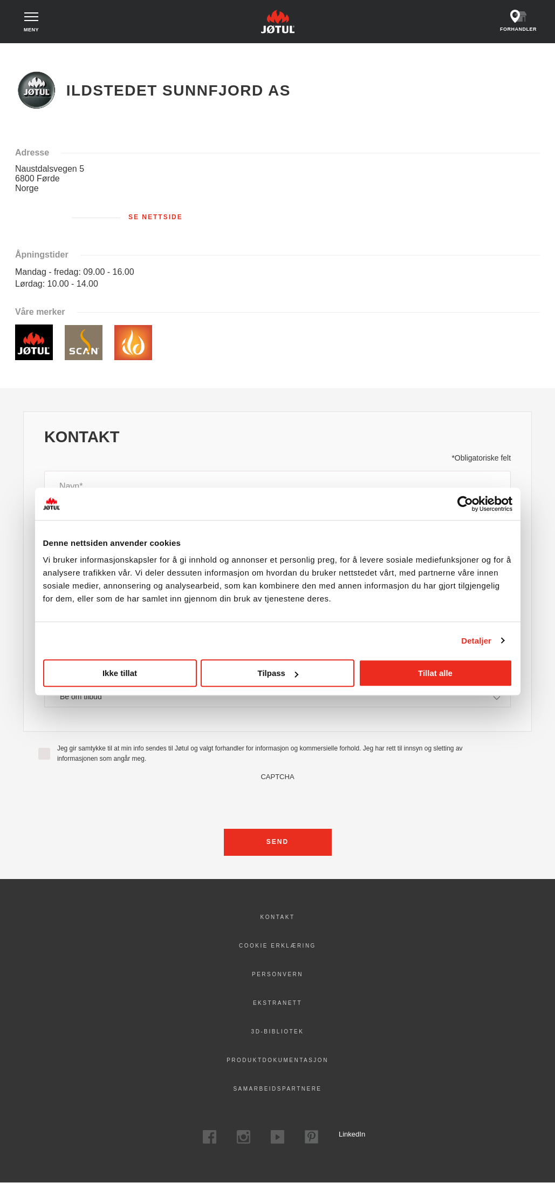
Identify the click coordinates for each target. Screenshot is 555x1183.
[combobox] (277, 697)
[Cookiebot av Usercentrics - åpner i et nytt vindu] (465, 504)
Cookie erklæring (277, 946)
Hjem (31, 54)
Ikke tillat (119, 673)
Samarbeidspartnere (277, 1089)
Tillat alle (435, 673)
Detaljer (476, 640)
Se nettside (155, 217)
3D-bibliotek (277, 1032)
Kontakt (278, 917)
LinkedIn (345, 1134)
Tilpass (278, 673)
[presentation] (278, 802)
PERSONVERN (277, 974)
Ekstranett (277, 1003)
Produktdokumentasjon (277, 1060)
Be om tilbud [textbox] (81, 696)
